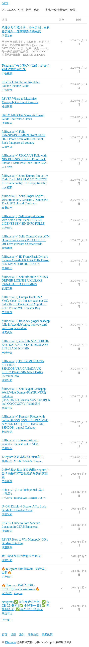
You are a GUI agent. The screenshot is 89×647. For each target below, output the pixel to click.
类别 (13, 634)
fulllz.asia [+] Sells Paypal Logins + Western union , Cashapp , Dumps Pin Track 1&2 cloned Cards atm (25, 199)
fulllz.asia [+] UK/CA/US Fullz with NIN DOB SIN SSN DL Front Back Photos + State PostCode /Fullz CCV (24, 159)
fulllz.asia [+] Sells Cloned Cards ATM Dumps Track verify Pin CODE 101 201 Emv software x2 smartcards (26, 240)
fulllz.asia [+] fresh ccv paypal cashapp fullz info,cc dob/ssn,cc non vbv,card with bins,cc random (26, 324)
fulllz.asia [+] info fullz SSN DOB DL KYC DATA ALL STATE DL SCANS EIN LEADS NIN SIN (25, 344)
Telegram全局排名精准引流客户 (22, 457)
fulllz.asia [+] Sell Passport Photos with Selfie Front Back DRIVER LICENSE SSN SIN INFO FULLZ (23, 220)
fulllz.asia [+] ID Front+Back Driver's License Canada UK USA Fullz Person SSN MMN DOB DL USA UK (25, 260)
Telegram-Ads (20, 498)
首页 (4, 634)
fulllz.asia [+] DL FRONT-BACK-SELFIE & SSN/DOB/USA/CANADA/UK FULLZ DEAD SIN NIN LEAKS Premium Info (23, 369)
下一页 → (7, 619)
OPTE (5, 3)
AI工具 (17, 461)
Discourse (10, 642)
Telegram (37, 461)
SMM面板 (27, 461)
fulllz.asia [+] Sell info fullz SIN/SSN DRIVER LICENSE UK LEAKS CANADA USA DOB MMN (25, 280)
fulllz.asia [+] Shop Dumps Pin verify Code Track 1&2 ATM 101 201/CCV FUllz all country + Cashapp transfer (25, 179)
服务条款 (33, 634)
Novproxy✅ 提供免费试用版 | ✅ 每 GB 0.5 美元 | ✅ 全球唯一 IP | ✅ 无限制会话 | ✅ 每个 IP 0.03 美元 (26, 605)
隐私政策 (47, 634)
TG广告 (42, 498)
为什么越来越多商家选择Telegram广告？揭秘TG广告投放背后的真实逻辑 (25, 473)
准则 (22, 634)
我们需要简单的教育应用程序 (21, 556)
